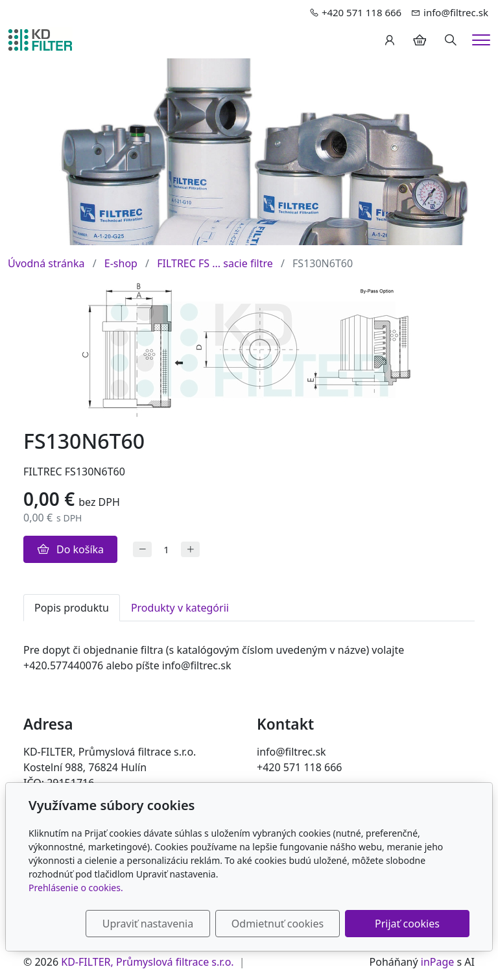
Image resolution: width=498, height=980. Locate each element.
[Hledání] (451, 40)
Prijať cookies (407, 923)
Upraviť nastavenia (147, 923)
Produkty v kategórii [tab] (180, 608)
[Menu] (481, 39)
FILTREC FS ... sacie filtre (215, 263)
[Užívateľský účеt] (389, 40)
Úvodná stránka (46, 263)
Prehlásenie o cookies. (76, 887)
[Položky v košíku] (419, 40)
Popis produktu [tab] (71, 608)
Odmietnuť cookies (277, 923)
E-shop (120, 263)
